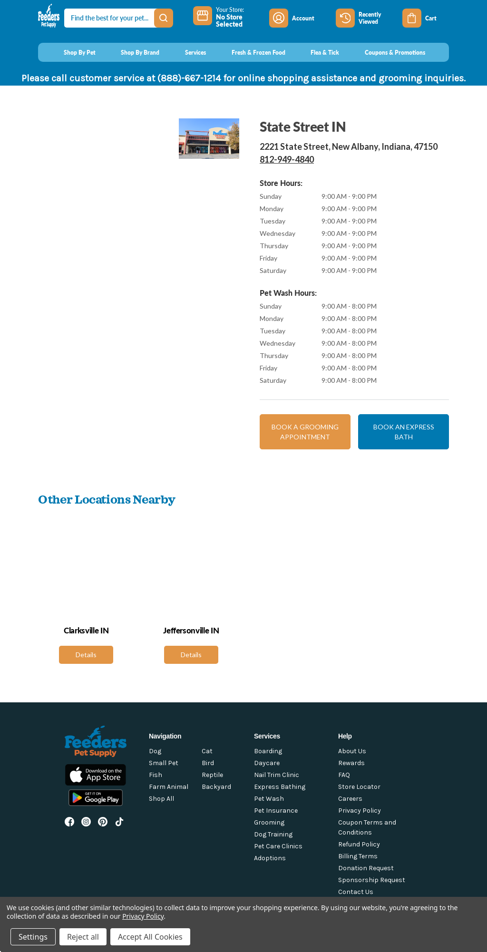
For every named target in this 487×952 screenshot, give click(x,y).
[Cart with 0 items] (425, 18)
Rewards (351, 763)
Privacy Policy (359, 810)
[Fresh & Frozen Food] (249, 52)
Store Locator (359, 787)
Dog (155, 751)
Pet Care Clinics (278, 846)
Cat (207, 751)
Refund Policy (359, 844)
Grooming (269, 822)
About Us (352, 751)
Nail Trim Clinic (276, 775)
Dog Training (273, 834)
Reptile (212, 775)
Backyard (216, 787)
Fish (155, 775)
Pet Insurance (276, 810)
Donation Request (366, 868)
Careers (350, 799)
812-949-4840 (287, 159)
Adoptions (270, 858)
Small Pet (163, 763)
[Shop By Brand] (131, 52)
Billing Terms (358, 856)
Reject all (83, 937)
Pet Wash (269, 799)
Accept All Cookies (150, 937)
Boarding (268, 751)
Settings (33, 937)
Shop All (161, 799)
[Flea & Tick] (316, 52)
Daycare (267, 763)
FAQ (344, 775)
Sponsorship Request (371, 880)
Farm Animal (168, 787)
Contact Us (355, 892)
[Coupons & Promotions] (386, 52)
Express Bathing (279, 787)
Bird (208, 763)
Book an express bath (403, 432)
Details (86, 655)
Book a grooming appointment (305, 432)
